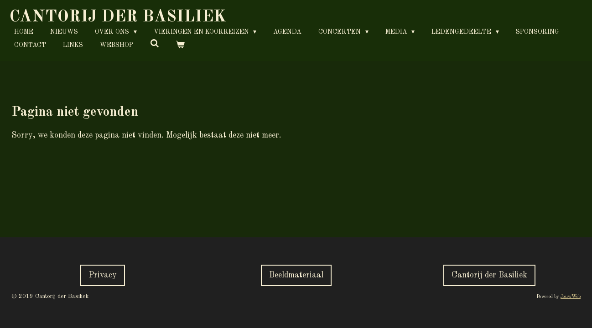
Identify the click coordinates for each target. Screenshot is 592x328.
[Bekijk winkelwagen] (180, 45)
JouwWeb (571, 296)
